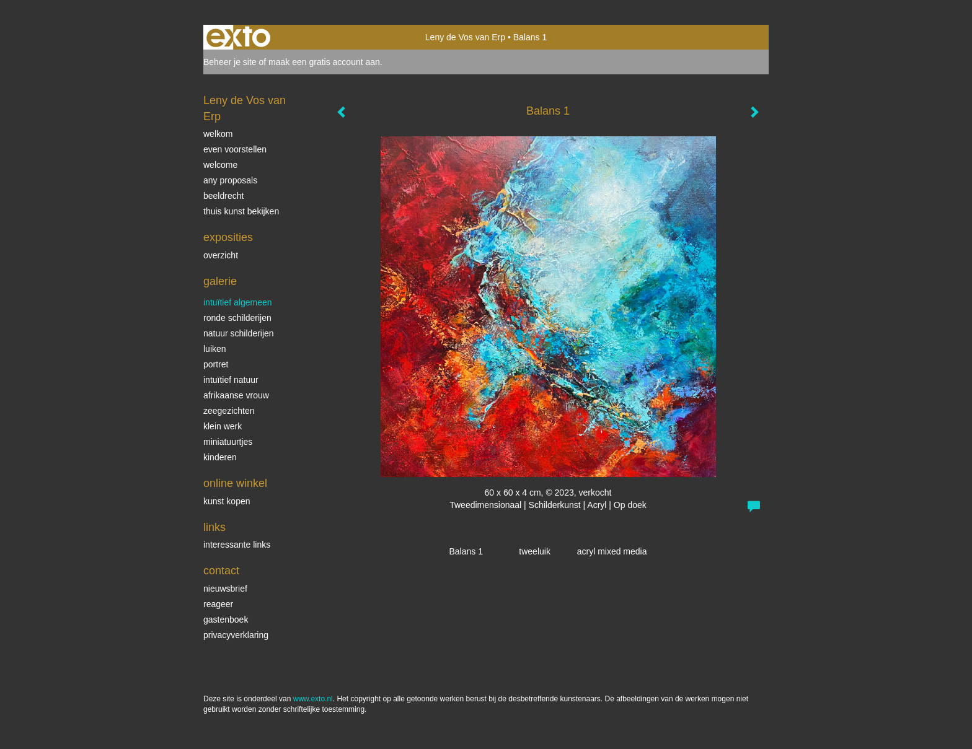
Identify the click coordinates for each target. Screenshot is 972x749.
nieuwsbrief (225, 589)
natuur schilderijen (238, 333)
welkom (217, 134)
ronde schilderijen (237, 318)
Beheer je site (230, 62)
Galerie (220, 281)
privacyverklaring (235, 635)
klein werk (222, 426)
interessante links (236, 545)
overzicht (220, 255)
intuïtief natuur (230, 380)
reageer (218, 604)
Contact (221, 570)
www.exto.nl (313, 698)
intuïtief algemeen (237, 302)
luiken (214, 349)
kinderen (220, 457)
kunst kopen (226, 501)
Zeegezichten (229, 411)
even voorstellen (235, 149)
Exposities (228, 237)
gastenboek (225, 619)
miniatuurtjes (227, 442)
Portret (215, 364)
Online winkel (235, 483)
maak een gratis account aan (324, 62)
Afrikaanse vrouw (236, 395)
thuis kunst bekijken (241, 211)
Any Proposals (230, 180)
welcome (220, 165)
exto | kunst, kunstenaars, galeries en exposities (238, 37)
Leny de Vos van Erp (465, 37)
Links (214, 527)
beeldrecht (223, 196)
